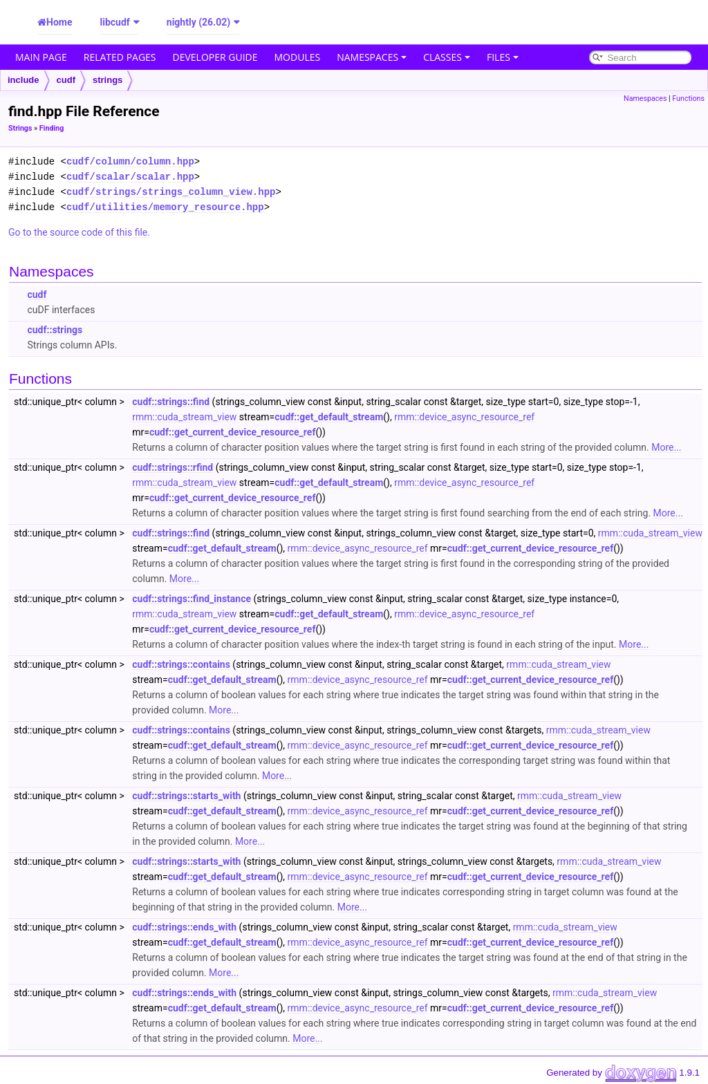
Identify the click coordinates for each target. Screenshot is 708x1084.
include (23, 80)
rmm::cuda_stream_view (184, 416)
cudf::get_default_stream (328, 416)
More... (666, 447)
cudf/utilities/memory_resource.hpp (165, 207)
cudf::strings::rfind (172, 467)
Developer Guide (215, 57)
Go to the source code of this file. (79, 232)
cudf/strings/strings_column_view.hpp (170, 191)
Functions (688, 98)
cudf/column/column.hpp (130, 161)
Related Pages (120, 57)
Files (503, 57)
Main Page (41, 57)
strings (107, 80)
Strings (20, 128)
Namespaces (372, 57)
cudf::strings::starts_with (186, 795)
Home (59, 22)
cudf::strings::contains (181, 664)
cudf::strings (54, 329)
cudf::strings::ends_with (184, 927)
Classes (446, 57)
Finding (51, 128)
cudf (66, 80)
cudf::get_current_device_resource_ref (232, 432)
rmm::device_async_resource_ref (464, 416)
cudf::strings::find (170, 401)
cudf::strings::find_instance (191, 598)
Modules (297, 57)
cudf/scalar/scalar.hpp (130, 176)
